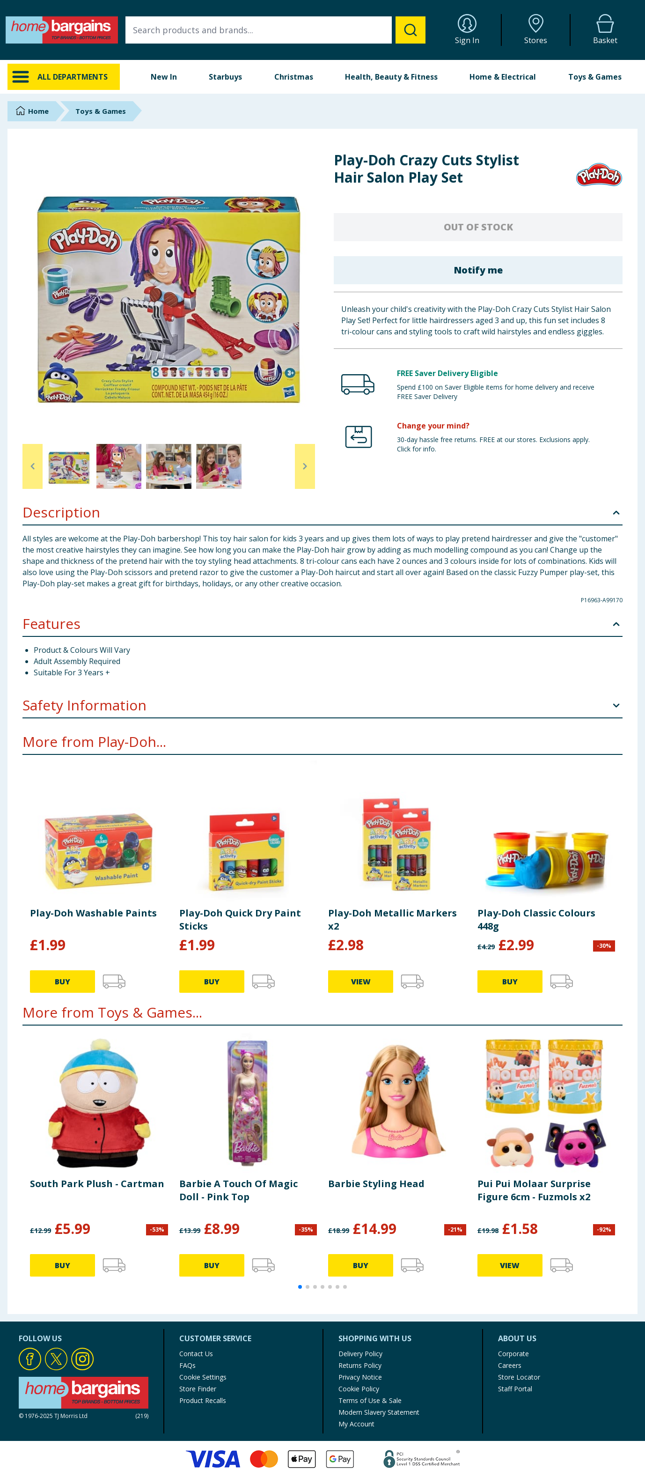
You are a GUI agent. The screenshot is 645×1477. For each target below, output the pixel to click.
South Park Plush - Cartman (97, 1183)
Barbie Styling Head (376, 1183)
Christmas (293, 77)
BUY (62, 981)
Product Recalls (202, 1400)
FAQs (187, 1365)
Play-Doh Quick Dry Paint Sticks (240, 919)
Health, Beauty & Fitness (391, 77)
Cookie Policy (358, 1388)
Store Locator (519, 1377)
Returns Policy (359, 1365)
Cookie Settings (203, 1377)
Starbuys (225, 77)
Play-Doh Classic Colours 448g (536, 919)
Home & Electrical (502, 77)
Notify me (478, 270)
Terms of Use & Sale (370, 1400)
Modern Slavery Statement (378, 1412)
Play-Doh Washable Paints (93, 913)
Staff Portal (515, 1388)
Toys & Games (595, 77)
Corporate (513, 1353)
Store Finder (197, 1388)
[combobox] (275, 30)
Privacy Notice (360, 1377)
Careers (509, 1365)
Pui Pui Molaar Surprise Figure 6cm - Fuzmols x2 (534, 1190)
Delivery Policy (360, 1353)
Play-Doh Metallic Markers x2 (392, 919)
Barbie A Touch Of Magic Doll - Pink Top (238, 1190)
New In (164, 77)
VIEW (361, 981)
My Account (356, 1423)
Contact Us (196, 1353)
